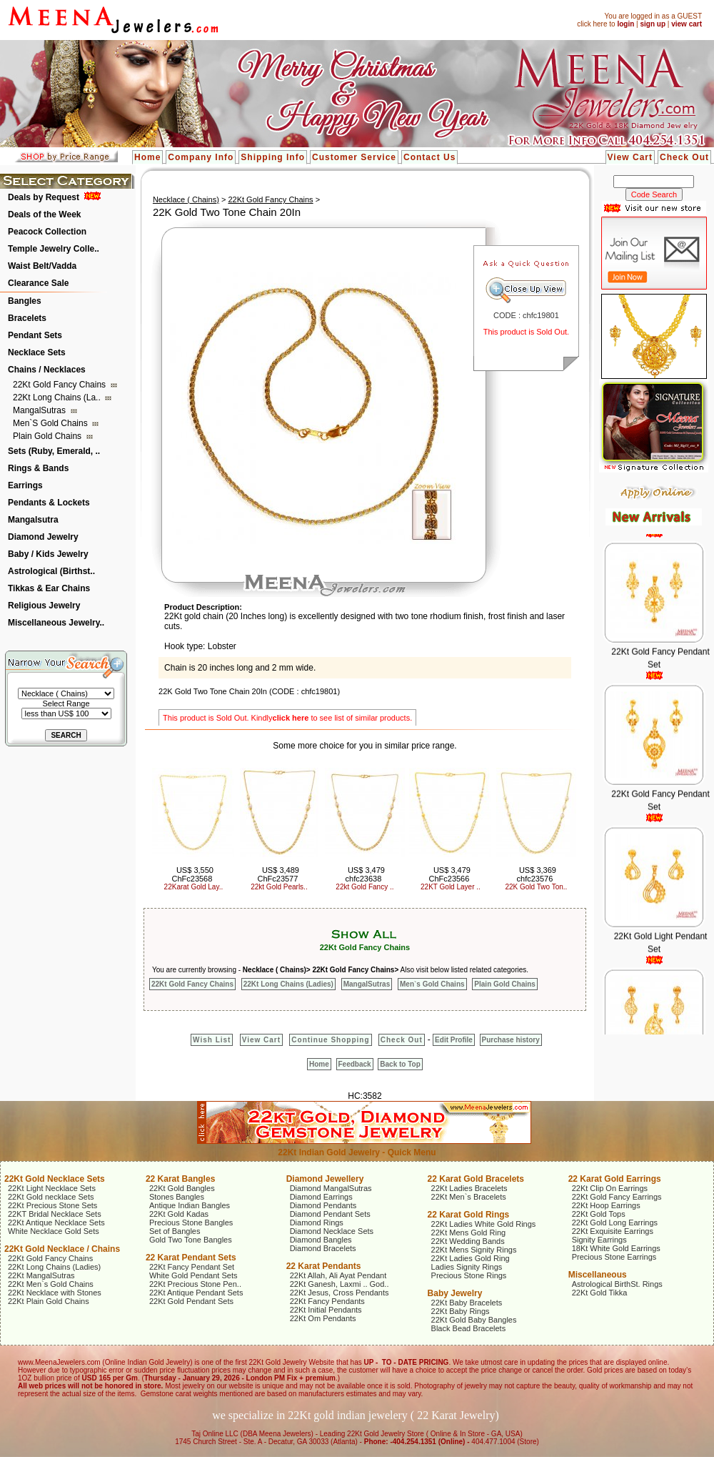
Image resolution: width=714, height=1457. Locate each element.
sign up (652, 24)
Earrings (25, 485)
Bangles (24, 301)
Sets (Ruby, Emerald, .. (54, 451)
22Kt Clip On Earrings (610, 1188)
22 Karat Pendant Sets (191, 1258)
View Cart (630, 157)
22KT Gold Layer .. (451, 887)
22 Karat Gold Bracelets (476, 1179)
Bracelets (27, 318)
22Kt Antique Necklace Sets (56, 1222)
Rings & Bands (38, 468)
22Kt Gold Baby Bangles (474, 1319)
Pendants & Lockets (49, 503)
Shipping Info (273, 157)
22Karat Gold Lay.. (193, 887)
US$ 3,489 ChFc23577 (277, 874)
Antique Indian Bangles (189, 1205)
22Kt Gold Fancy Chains (60, 385)
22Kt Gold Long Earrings (615, 1222)
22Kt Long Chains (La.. (58, 397)
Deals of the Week (44, 214)
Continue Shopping (330, 1040)
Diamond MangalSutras (331, 1188)
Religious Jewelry (44, 606)
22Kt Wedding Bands (468, 1241)
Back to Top (400, 1064)
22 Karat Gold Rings (469, 1215)
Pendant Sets (35, 335)
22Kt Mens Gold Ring (468, 1232)
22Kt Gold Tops (598, 1214)
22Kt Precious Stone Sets (52, 1205)
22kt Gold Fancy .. (364, 887)
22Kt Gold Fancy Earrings (617, 1196)
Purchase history (511, 1040)
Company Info (200, 157)
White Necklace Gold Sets (53, 1231)
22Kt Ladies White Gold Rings (483, 1224)
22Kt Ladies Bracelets (469, 1188)
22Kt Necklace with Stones (54, 1292)
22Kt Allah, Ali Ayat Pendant (338, 1275)
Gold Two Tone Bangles (190, 1239)
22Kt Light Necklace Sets (52, 1188)
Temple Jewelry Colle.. (53, 249)
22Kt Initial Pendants (326, 1309)
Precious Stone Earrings (614, 1257)
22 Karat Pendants (323, 1266)
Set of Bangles (175, 1231)
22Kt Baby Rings (460, 1311)
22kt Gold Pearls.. (279, 887)
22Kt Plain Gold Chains (48, 1301)
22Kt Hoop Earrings (606, 1205)
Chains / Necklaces (47, 370)
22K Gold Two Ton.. (536, 887)
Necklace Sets (37, 352)
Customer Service (354, 157)
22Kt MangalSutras (41, 1275)
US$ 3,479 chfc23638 (365, 874)
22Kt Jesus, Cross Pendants (339, 1292)
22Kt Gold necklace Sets (51, 1196)
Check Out (684, 157)
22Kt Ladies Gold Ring (470, 1258)
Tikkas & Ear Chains (49, 588)
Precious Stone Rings (469, 1275)
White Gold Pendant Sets (193, 1275)
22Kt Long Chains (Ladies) (288, 984)
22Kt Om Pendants (323, 1318)
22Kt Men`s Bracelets (468, 1196)
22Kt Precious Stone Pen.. (195, 1284)
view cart (686, 24)
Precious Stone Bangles (191, 1222)
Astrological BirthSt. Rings (617, 1284)
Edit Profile (454, 1040)
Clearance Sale (38, 283)
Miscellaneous (597, 1275)
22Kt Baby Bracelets (467, 1302)
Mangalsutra (33, 520)
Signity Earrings (599, 1239)
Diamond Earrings (321, 1196)
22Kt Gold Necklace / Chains (62, 1249)
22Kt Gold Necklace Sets (54, 1179)
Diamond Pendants (323, 1205)
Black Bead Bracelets (468, 1328)
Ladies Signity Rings (467, 1267)
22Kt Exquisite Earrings (612, 1231)
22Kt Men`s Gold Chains (51, 1284)
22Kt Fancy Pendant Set (191, 1267)
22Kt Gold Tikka (600, 1292)
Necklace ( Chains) (186, 199)
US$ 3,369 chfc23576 (536, 874)
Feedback (354, 1064)
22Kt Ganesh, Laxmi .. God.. (339, 1284)
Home (147, 157)
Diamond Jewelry (43, 537)
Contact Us (429, 157)
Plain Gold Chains (48, 436)
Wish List (212, 1040)
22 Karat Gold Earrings (614, 1179)
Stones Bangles (176, 1196)
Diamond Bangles (321, 1239)
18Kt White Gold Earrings (616, 1248)
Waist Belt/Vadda (42, 266)
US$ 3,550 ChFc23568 (192, 874)
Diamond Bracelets (323, 1248)
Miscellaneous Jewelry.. (56, 623)
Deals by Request (43, 197)
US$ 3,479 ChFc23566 (449, 874)
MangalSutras (40, 410)
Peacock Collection (47, 232)
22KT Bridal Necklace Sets (54, 1214)
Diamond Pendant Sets (330, 1214)
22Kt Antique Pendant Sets (196, 1292)
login (625, 24)
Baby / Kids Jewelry (48, 554)
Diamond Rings (316, 1222)
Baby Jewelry (455, 1293)
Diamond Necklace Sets (331, 1231)
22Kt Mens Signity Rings (474, 1249)
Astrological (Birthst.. (51, 571)
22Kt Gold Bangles (182, 1188)
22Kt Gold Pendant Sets (191, 1301)
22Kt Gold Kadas (178, 1214)
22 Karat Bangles (180, 1179)
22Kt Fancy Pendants (327, 1301)
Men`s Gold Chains (51, 423)
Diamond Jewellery (325, 1179)
